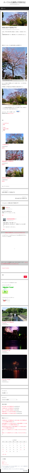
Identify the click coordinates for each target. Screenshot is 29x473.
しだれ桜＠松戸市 (14, 139)
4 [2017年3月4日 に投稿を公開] (20, 443)
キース (7, 207)
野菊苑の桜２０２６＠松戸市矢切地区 (9, 411)
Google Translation (5, 268)
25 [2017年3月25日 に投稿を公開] (20, 449)
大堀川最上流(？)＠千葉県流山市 (8, 408)
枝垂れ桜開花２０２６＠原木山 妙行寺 (9, 423)
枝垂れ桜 (7, 186)
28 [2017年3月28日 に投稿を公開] (6, 451)
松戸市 (3, 147)
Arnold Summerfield (15, 29)
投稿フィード (4, 462)
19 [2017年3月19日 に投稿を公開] (24, 447)
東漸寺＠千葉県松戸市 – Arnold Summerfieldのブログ (15, 232)
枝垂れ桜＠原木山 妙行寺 (6, 426)
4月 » (5, 454)
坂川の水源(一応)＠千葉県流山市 (8, 322)
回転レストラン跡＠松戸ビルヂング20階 (9, 429)
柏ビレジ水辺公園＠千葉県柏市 (7, 409)
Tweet (4, 127)
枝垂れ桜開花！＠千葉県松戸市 (14, 156)
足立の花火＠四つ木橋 (6, 350)
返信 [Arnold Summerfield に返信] (3, 229)
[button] (25, 471)
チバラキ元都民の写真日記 (14, 2)
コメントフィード (5, 464)
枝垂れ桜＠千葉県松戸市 (14, 172)
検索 (3, 274)
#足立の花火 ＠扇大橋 (6, 379)
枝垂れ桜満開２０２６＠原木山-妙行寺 (9, 413)
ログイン (3, 461)
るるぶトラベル (10, 113)
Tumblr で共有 (5, 128)
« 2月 (3, 454)
